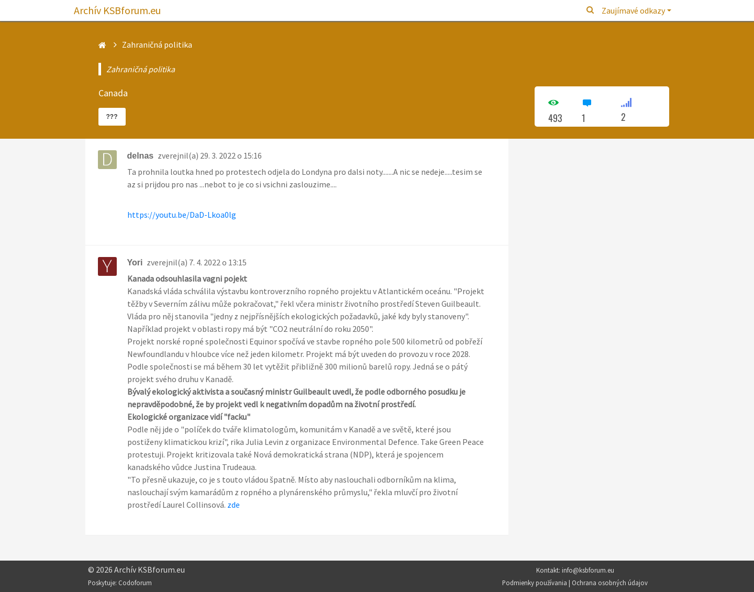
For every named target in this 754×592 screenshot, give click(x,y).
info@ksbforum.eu (588, 570)
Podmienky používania (534, 582)
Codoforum (135, 582)
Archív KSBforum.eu (117, 10)
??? (112, 116)
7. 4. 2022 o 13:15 (218, 262)
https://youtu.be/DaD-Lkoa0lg (181, 214)
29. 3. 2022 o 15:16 (231, 155)
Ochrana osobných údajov (610, 582)
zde (233, 504)
